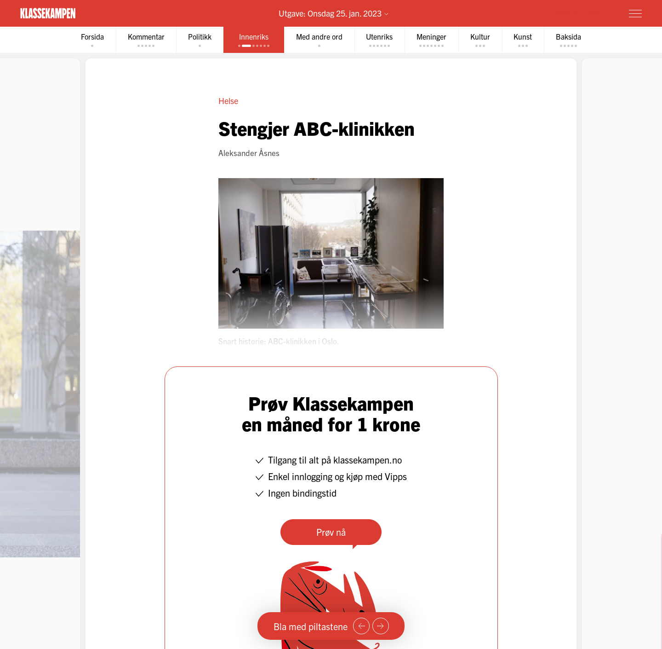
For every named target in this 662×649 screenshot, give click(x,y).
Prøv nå (331, 532)
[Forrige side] (361, 626)
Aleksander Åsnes (249, 152)
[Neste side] (380, 626)
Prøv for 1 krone (580, 12)
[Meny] (635, 13)
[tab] (91, 40)
